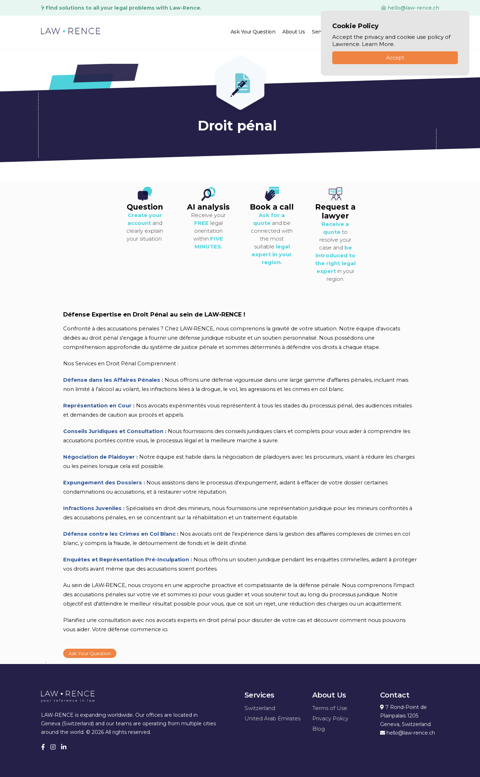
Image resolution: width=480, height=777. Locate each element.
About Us (293, 32)
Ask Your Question (253, 32)
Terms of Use (329, 707)
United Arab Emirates (272, 718)
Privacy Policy (330, 718)
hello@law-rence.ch (410, 8)
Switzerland (259, 707)
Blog (318, 728)
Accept (395, 58)
